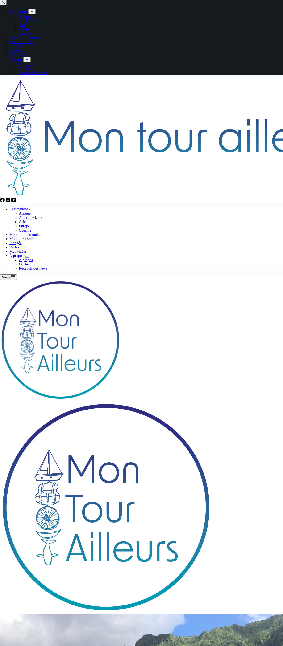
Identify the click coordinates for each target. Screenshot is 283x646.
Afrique (25, 213)
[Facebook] (3, 201)
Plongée (15, 243)
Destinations (19, 209)
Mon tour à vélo (21, 239)
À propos (17, 256)
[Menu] (8, 277)
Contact (25, 264)
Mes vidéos (18, 251)
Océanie (25, 230)
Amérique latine (31, 217)
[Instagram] (8, 201)
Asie (22, 222)
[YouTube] (13, 201)
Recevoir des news (33, 268)
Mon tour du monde (24, 234)
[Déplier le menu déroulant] (32, 210)
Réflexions (17, 247)
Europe (24, 226)
